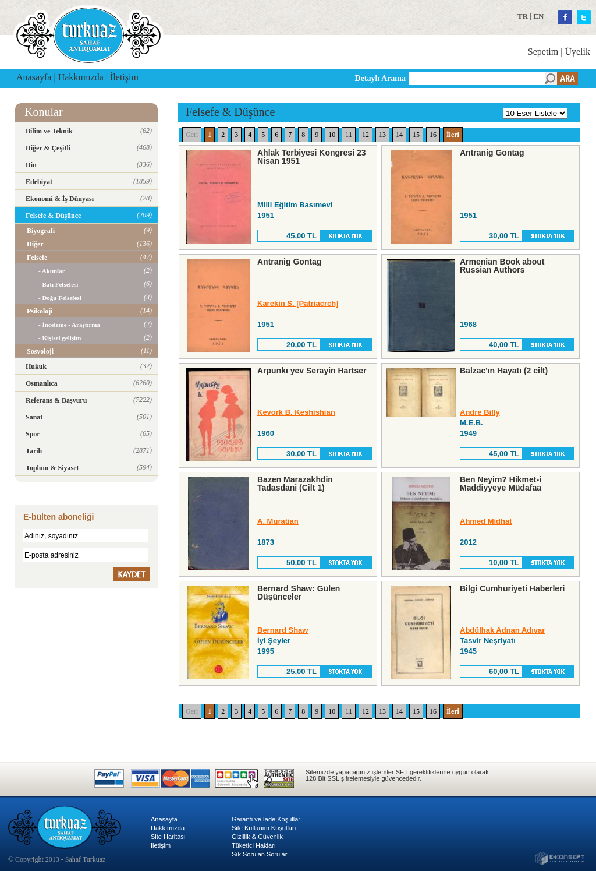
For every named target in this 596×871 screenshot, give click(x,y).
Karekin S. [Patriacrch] (297, 303)
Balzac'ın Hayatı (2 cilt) (504, 370)
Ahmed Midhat (486, 521)
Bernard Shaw (282, 630)
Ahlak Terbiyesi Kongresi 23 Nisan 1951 (311, 156)
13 (382, 135)
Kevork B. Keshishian (296, 412)
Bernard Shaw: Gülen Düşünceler (298, 592)
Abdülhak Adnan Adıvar (502, 630)
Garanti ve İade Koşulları (267, 819)
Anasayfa (33, 77)
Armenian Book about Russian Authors (502, 265)
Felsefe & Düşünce (230, 111)
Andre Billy (480, 412)
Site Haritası (168, 836)
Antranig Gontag (492, 152)
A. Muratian (278, 521)
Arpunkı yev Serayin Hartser (312, 370)
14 (399, 135)
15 (416, 135)
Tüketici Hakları (254, 845)
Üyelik (577, 52)
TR (522, 16)
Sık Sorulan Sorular (259, 854)
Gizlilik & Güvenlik (257, 836)
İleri (452, 135)
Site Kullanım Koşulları (264, 827)
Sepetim (543, 52)
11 (348, 135)
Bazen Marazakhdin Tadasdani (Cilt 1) (295, 483)
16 (433, 135)
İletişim (124, 77)
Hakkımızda (81, 77)
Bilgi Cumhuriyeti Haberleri (512, 588)
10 (331, 135)
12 (365, 135)
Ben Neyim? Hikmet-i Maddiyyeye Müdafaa (500, 483)
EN (538, 16)
